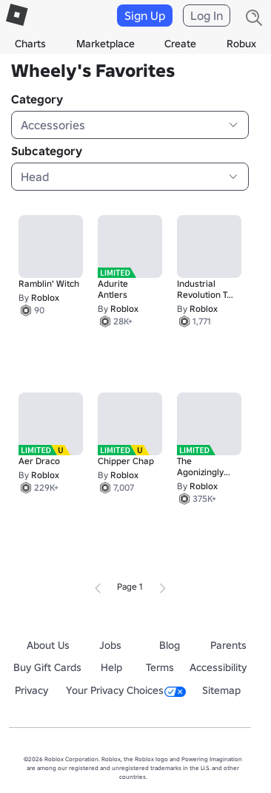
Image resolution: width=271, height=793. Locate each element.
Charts (30, 43)
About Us (48, 645)
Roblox (45, 297)
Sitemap (221, 690)
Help (111, 667)
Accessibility (218, 667)
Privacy (31, 690)
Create (180, 43)
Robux (241, 43)
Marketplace (105, 43)
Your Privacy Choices (126, 690)
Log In (206, 15)
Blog (169, 645)
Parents (228, 645)
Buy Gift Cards (47, 667)
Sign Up (144, 15)
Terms (160, 667)
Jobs (110, 645)
